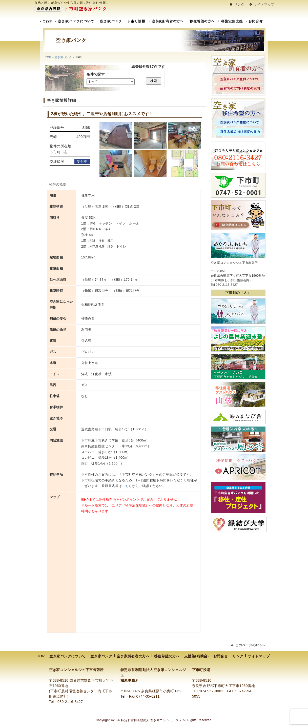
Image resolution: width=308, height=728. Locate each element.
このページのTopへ (250, 645)
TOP (48, 57)
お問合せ (220, 656)
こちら (127, 486)
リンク (239, 4)
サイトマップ (264, 4)
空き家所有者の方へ (133, 656)
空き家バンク (101, 656)
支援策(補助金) (196, 656)
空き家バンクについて (67, 656)
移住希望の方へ (167, 656)
